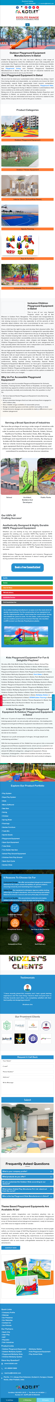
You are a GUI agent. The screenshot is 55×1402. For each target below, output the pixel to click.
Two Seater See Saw (9, 850)
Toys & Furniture (27, 259)
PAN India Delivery (8, 592)
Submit (27, 1099)
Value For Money (7, 588)
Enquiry (45, 1400)
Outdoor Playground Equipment (27, 140)
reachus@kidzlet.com (47, 3)
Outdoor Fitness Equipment (27, 170)
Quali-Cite (5, 1332)
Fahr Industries (7, 1342)
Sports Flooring (27, 229)
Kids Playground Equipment (39, 1352)
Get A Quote (1, 700)
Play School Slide (35, 1354)
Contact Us (6, 1323)
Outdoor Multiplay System (11, 1352)
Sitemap (5, 1315)
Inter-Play (5, 1335)
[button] (4, 38)
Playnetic (5, 1340)
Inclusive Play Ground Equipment (27, 288)
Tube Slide (5, 846)
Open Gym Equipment (10, 842)
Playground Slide (46, 85)
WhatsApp (27, 1400)
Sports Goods (7, 835)
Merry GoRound (7, 805)
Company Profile (8, 1312)
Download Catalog (27, 1)
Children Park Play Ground (11, 857)
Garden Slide (6, 865)
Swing (4, 812)
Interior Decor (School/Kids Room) (27, 199)
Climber (4, 816)
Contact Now (10, 1248)
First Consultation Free (9, 602)
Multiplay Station (42, 695)
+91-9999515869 (30, 3)
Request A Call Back (53, 702)
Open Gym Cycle (8, 861)
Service (5, 583)
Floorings (5, 823)
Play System (6, 793)
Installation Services (9, 597)
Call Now (9, 1400)
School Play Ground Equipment (13, 854)
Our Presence (7, 1318)
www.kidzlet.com (10, 1363)
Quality (5, 578)
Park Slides (38, 674)
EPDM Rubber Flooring (37, 697)
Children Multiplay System (11, 1357)
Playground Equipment (10, 838)
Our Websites (6, 1320)
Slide (3, 801)
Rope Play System (8, 797)
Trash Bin (5, 831)
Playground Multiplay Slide (12, 1354)
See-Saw (5, 808)
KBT (3, 1337)
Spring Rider (6, 820)
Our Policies (6, 1325)
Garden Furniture (8, 827)
